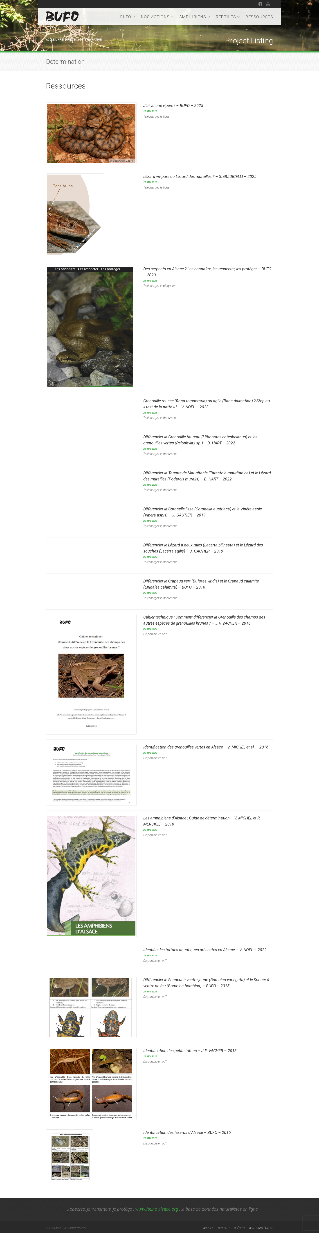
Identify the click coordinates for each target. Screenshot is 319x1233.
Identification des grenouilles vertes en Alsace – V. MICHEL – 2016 (205, 746)
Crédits (239, 1225)
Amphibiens (194, 16)
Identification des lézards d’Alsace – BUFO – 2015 (187, 1130)
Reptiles (228, 16)
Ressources (259, 16)
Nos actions (157, 16)
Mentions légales (261, 1225)
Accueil (51, 39)
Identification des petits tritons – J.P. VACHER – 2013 (190, 1048)
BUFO (128, 16)
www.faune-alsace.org (156, 1207)
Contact (224, 1225)
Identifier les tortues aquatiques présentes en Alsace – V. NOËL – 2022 (205, 948)
